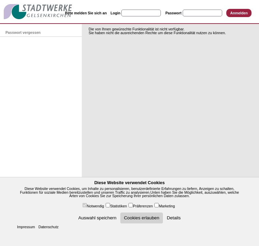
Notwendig (95, 206)
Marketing (167, 206)
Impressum (26, 227)
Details (174, 217)
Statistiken (118, 206)
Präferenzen (143, 206)
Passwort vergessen (23, 32)
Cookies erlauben (141, 217)
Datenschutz (49, 227)
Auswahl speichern (97, 217)
